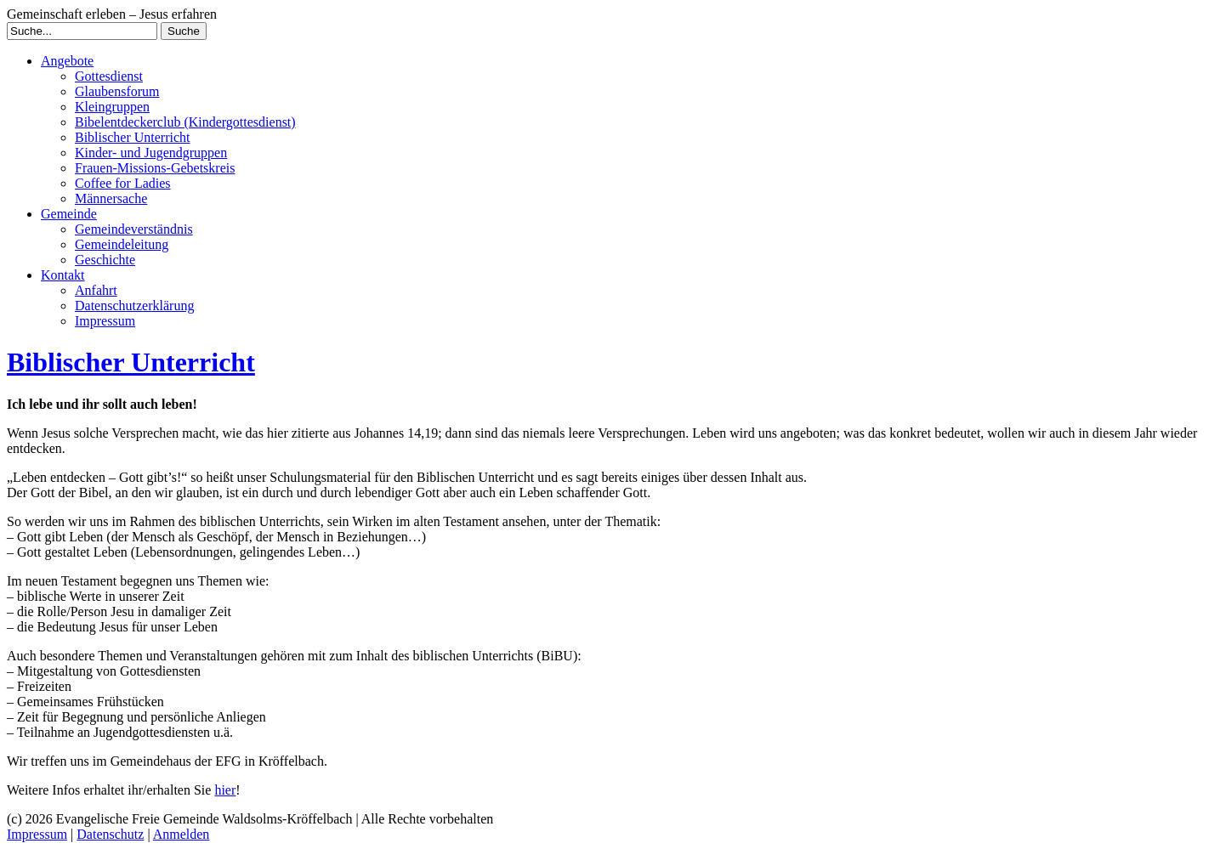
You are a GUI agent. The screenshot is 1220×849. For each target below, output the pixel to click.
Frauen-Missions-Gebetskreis (155, 168)
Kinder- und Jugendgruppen (151, 152)
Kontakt (63, 275)
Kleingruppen (112, 106)
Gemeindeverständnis (134, 229)
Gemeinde (69, 214)
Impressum (105, 321)
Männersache (111, 198)
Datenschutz (110, 834)
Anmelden (181, 834)
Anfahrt (96, 290)
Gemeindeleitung (121, 244)
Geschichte (105, 259)
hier (224, 790)
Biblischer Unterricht (132, 137)
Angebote (67, 61)
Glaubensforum (117, 91)
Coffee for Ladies (123, 183)
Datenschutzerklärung (134, 305)
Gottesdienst (109, 76)
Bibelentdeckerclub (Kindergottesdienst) (185, 122)
